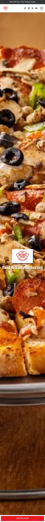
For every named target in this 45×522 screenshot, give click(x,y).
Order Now (22, 518)
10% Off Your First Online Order (22, 2)
